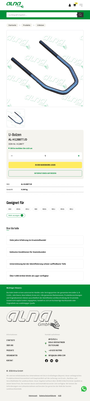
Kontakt (9, 360)
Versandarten (11, 355)
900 (35, 209)
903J (53, 209)
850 (9, 209)
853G (18, 209)
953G (62, 209)
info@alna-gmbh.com (57, 355)
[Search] (80, 14)
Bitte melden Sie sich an (21, 148)
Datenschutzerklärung (47, 395)
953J (71, 209)
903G (44, 209)
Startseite (12, 25)
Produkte (26, 25)
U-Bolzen (40, 25)
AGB (59, 395)
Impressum (33, 395)
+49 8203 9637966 (55, 350)
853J (27, 209)
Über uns (9, 345)
